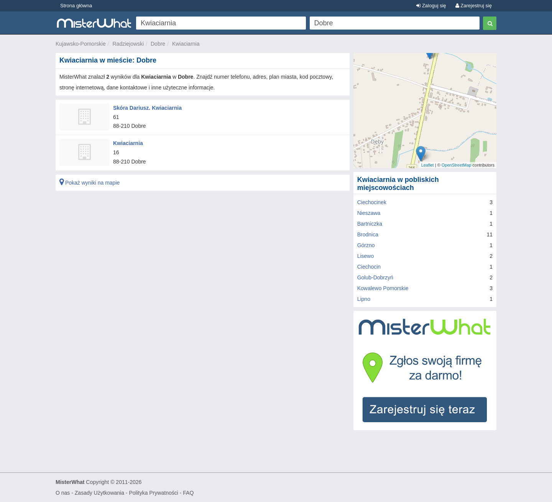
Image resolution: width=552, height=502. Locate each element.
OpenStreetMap (457, 165)
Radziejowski (128, 44)
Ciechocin (369, 267)
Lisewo (365, 256)
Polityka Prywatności (153, 493)
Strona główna (76, 5)
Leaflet (427, 165)
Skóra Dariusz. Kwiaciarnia (147, 108)
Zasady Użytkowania (99, 493)
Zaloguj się (431, 5)
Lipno (363, 299)
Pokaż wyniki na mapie (89, 183)
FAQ (188, 493)
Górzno (366, 245)
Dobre (158, 44)
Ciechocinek (371, 202)
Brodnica (367, 234)
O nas (63, 493)
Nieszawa (369, 213)
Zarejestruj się (473, 5)
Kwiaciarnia (186, 44)
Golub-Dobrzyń (375, 277)
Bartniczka (369, 224)
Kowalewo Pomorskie (383, 288)
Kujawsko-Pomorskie (81, 44)
